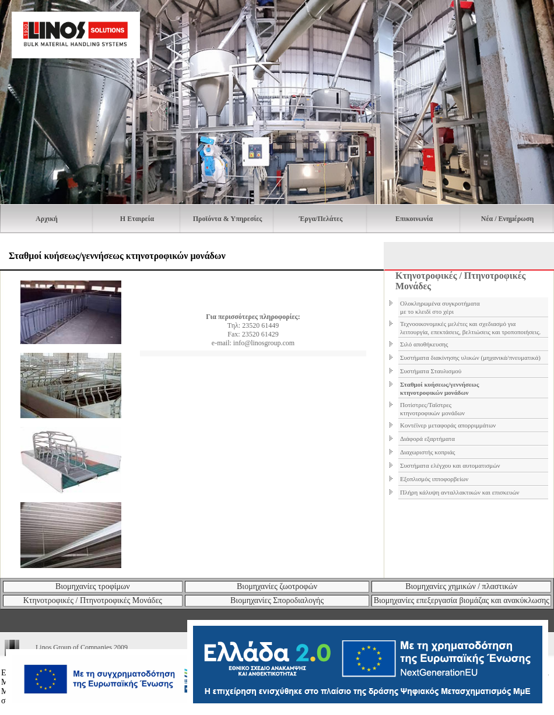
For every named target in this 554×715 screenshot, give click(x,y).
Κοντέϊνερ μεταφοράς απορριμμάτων (448, 425)
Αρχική (47, 219)
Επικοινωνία (414, 219)
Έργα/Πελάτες (320, 219)
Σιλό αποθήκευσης (424, 344)
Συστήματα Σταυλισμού (430, 370)
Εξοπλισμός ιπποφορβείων (434, 478)
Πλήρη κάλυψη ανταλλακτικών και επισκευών (460, 492)
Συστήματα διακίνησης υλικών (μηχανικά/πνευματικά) (470, 357)
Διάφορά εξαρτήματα (427, 438)
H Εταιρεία (137, 219)
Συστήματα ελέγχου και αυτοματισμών (450, 465)
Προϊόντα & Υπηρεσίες (227, 219)
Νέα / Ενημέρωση (507, 219)
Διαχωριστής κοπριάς (427, 451)
